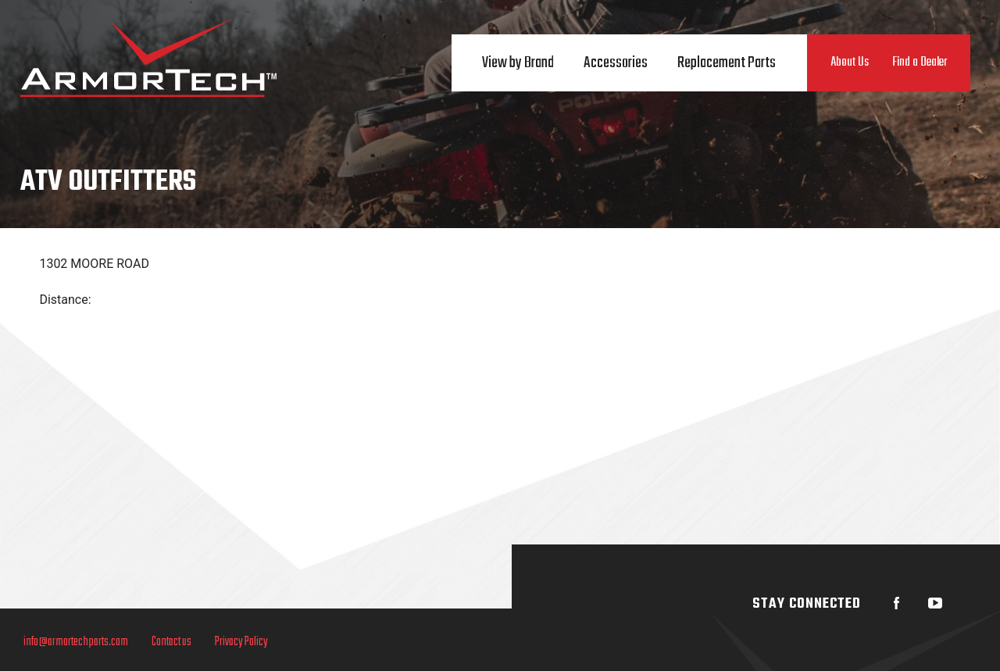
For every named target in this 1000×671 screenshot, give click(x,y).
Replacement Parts (726, 63)
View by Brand (518, 63)
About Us (849, 62)
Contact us (171, 642)
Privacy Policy (241, 642)
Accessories (616, 63)
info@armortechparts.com (75, 642)
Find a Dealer (919, 62)
